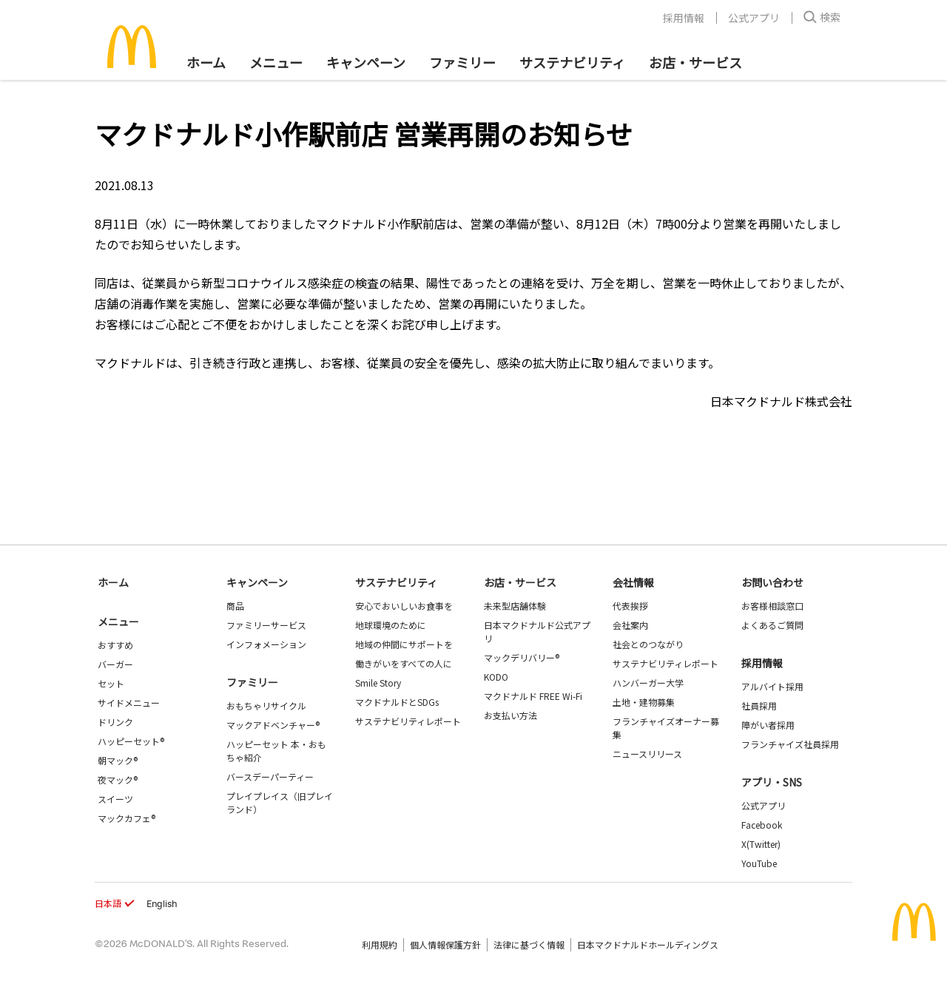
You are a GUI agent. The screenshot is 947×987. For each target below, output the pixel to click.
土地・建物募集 (644, 701)
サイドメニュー (129, 702)
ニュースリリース (647, 753)
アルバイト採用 (772, 686)
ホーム (206, 62)
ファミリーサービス (266, 625)
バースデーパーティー (270, 776)
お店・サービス (695, 62)
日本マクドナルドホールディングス (647, 944)
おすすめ (115, 645)
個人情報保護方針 (445, 944)
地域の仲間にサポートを (404, 644)
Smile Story (378, 682)
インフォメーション (266, 644)
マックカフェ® (126, 818)
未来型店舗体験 (515, 605)
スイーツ (115, 798)
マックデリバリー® (521, 657)
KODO (496, 676)
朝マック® (118, 760)
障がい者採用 (768, 724)
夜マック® (118, 779)
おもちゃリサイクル (266, 705)
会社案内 (630, 625)
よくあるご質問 (772, 625)
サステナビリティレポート (408, 721)
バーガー (115, 664)
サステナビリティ (572, 62)
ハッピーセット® (131, 741)
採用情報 (683, 17)
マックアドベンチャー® (273, 724)
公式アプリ (754, 17)
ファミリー (462, 62)
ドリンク (115, 721)
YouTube (759, 863)
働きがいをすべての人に (403, 663)
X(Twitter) (761, 844)
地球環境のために (390, 625)
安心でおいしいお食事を (404, 605)
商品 (235, 605)
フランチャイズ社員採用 (790, 744)
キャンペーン (365, 62)
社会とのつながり (648, 644)
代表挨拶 (630, 605)
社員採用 (759, 705)
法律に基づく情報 (529, 944)
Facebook (761, 824)
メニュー (118, 621)
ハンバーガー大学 (648, 682)
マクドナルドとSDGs (397, 701)
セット (111, 683)
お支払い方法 (510, 715)
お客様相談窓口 (772, 605)
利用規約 (379, 944)
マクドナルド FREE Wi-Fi (533, 696)
